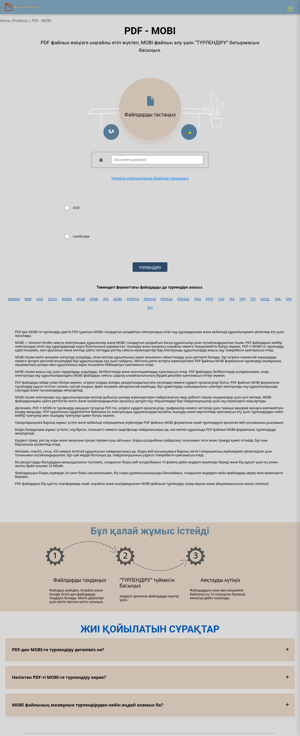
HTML (94, 299)
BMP (28, 299)
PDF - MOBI (41, 20)
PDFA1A (133, 299)
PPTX (210, 299)
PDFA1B (150, 299)
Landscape (81, 236)
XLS (150, 307)
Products (20, 20)
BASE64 (14, 299)
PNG (197, 299)
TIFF (242, 299)
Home (5, 20)
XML (278, 299)
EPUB (81, 299)
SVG (221, 299)
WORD (67, 299)
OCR (76, 208)
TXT (253, 299)
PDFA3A (183, 299)
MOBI (117, 299)
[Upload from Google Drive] (189, 132)
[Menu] (290, 9)
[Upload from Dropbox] (111, 132)
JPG (106, 299)
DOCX (52, 299)
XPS (289, 299)
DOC (39, 299)
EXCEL (265, 299)
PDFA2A (167, 299)
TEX (232, 299)
